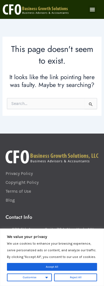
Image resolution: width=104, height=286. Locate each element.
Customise (29, 277)
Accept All (52, 267)
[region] (52, 257)
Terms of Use (18, 191)
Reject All (76, 277)
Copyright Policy (22, 182)
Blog (10, 200)
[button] (92, 9)
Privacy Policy (19, 173)
